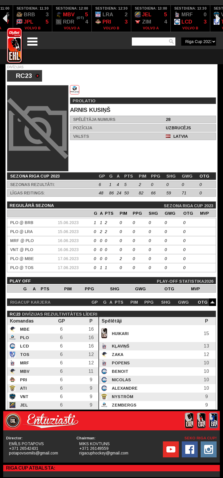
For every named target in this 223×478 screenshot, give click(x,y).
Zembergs (123, 405)
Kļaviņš (120, 346)
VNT (23, 396)
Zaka (117, 354)
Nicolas (121, 379)
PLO (24, 337)
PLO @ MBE (22, 258)
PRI (23, 379)
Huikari (120, 333)
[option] (32, 18)
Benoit (119, 371)
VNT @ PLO (21, 249)
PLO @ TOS (21, 267)
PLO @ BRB (21, 222)
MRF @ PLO (22, 240)
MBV (24, 371)
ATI (23, 388)
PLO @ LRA (21, 231)
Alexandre (124, 388)
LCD (24, 346)
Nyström (122, 396)
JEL (23, 405)
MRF (24, 363)
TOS (24, 354)
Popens (120, 363)
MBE (24, 329)
